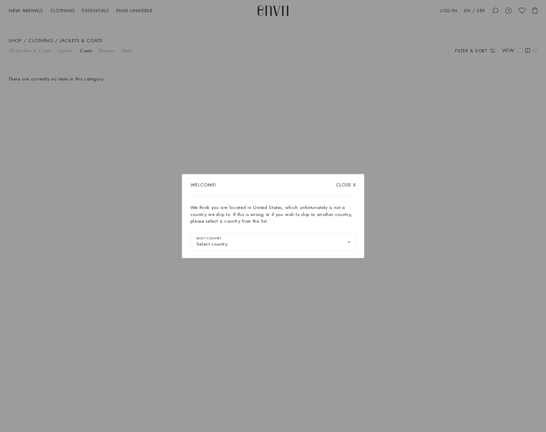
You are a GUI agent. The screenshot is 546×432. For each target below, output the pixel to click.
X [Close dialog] (346, 185)
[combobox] (273, 242)
